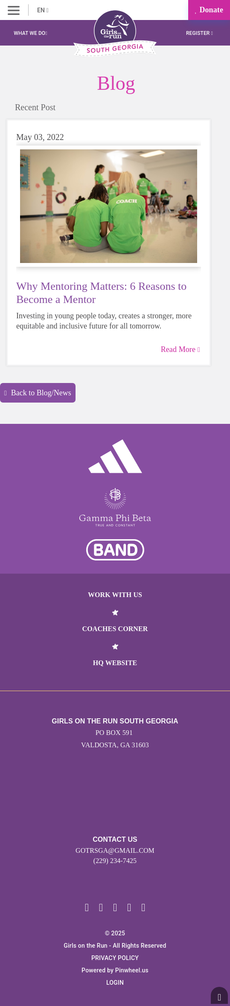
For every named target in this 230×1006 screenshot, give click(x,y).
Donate (209, 10)
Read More (180, 349)
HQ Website (115, 662)
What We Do (30, 33)
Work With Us (115, 594)
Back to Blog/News (37, 393)
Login (115, 982)
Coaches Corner (115, 628)
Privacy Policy (115, 958)
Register (199, 33)
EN (43, 10)
